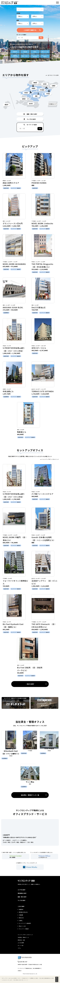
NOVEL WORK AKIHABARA (14, 264)
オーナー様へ (21, 953)
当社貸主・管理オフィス (23, 944)
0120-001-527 (23, 969)
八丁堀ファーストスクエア (42, 494)
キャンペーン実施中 (24, 936)
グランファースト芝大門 (13, 223)
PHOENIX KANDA (39, 183)
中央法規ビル (8, 391)
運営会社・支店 (21, 947)
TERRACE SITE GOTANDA (43, 391)
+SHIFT (6, 842)
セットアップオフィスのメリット (50, 459)
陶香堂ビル (21, 432)
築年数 (15, 56)
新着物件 (15, 52)
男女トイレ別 (45, 52)
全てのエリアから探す (53, 75)
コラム (19, 955)
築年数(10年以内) (23, 919)
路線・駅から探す (22, 904)
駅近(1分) (21, 925)
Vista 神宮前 (49, 752)
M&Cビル (30, 752)
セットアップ (35, 56)
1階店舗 (25, 52)
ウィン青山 (30, 789)
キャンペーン (45, 56)
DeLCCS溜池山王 (39, 307)
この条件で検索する (30, 30)
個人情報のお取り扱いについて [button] (21, 980)
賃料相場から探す (22, 900)
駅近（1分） (25, 56)
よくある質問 (21, 950)
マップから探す (21, 908)
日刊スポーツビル (39, 348)
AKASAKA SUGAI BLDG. (13, 307)
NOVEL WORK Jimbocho (42, 223)
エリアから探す (21, 897)
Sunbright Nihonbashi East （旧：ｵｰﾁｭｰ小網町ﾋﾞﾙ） (11, 754)
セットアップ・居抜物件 (25, 930)
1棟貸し (35, 52)
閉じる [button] (56, 979)
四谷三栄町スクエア (11, 183)
